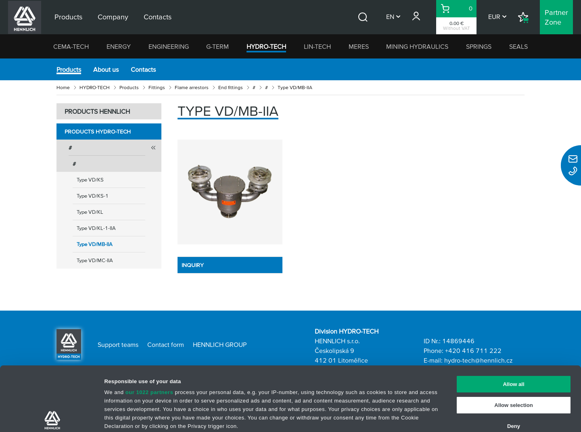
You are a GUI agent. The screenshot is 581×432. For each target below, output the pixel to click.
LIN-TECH (317, 46)
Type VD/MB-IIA (95, 244)
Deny (513, 362)
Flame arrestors (192, 87)
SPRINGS (478, 46)
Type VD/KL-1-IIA (96, 228)
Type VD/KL (90, 212)
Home (63, 87)
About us (106, 69)
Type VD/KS (90, 180)
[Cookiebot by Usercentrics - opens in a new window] (52, 417)
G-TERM (217, 46)
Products (68, 69)
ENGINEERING (168, 46)
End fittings (230, 87)
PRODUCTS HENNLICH (97, 111)
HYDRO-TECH (266, 46)
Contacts (143, 69)
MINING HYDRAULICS (417, 46)
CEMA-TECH (71, 46)
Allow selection (513, 341)
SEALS (518, 46)
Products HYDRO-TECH (98, 131)
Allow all (513, 320)
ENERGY (119, 46)
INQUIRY (193, 265)
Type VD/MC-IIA (95, 260)
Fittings (156, 87)
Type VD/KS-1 (93, 196)
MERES (359, 46)
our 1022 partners (149, 329)
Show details (393, 417)
